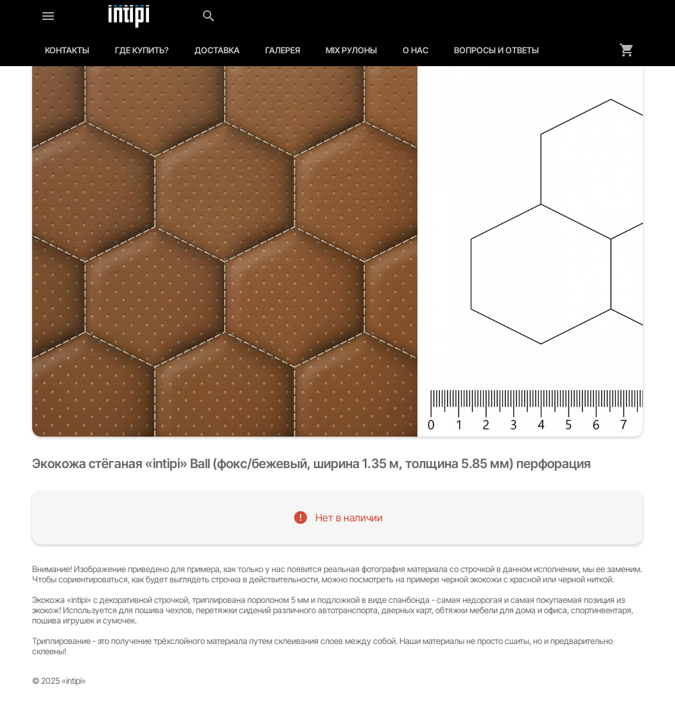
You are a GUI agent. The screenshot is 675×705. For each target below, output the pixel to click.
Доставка (217, 50)
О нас (415, 50)
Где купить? (142, 50)
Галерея (282, 50)
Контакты (67, 50)
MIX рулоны (351, 50)
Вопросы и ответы (496, 50)
